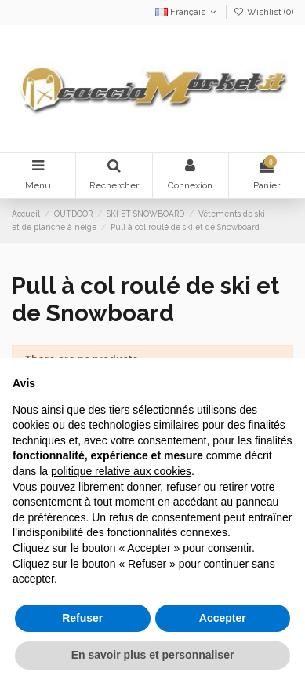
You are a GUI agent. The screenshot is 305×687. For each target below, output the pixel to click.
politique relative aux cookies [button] (121, 471)
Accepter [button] (222, 618)
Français (187, 12)
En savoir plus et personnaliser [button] (152, 655)
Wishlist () (263, 12)
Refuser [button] (82, 618)
